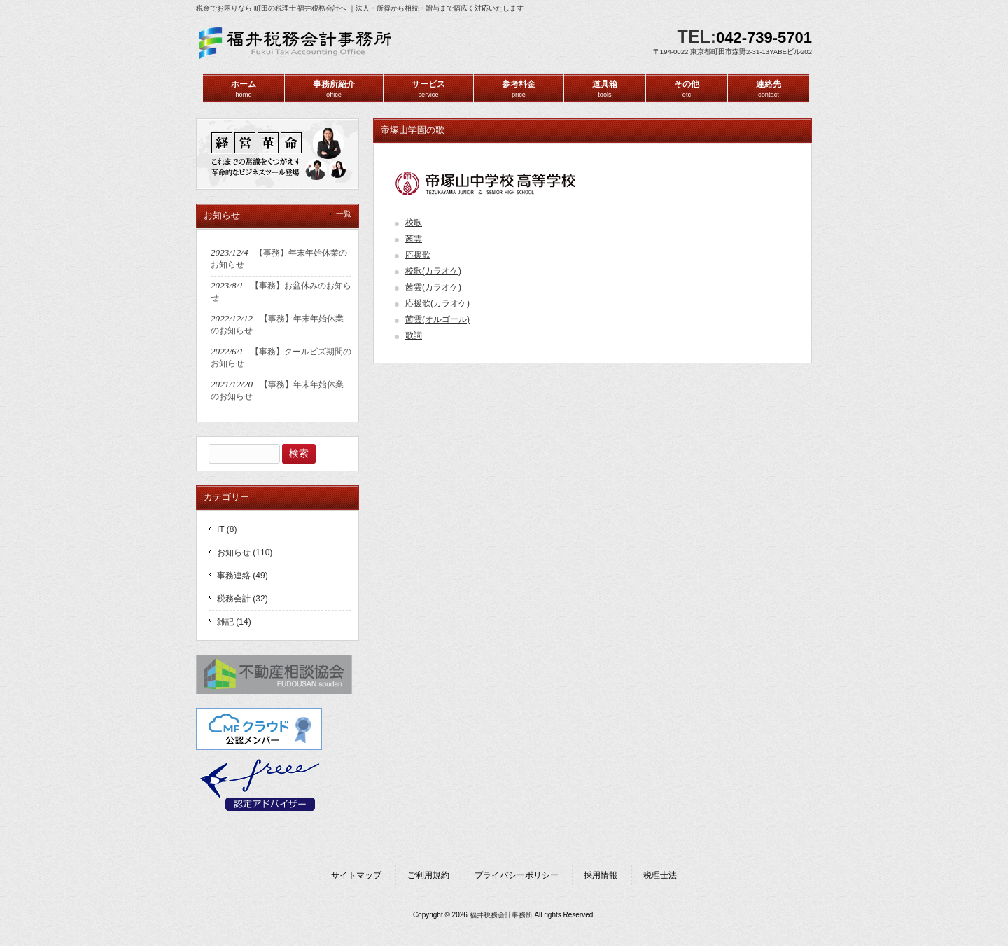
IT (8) (227, 529)
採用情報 (600, 875)
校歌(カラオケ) (433, 271)
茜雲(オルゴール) (437, 319)
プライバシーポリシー (517, 875)
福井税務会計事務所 (501, 915)
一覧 (343, 213)
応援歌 (417, 255)
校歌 (413, 223)
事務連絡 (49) (242, 575)
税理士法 (660, 875)
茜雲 (413, 239)
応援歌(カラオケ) (437, 303)
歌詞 (413, 335)
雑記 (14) (234, 622)
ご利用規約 (428, 875)
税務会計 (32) (242, 599)
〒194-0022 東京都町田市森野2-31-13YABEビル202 (732, 51)
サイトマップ (356, 875)
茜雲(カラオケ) (433, 287)
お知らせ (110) (244, 552)
